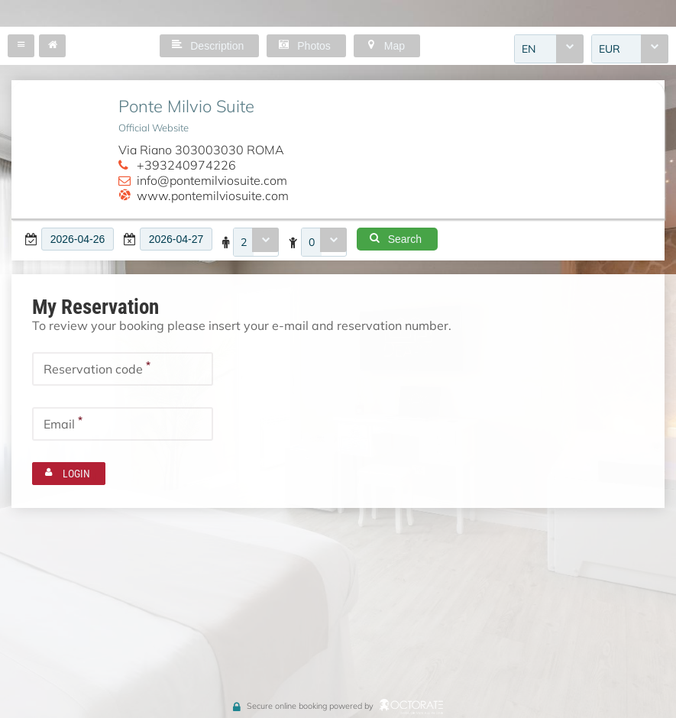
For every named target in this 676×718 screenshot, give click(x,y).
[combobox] (549, 48)
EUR (609, 49)
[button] (21, 45)
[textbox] (77, 239)
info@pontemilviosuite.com (212, 180)
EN (528, 49)
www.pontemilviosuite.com (213, 195)
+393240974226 (186, 165)
